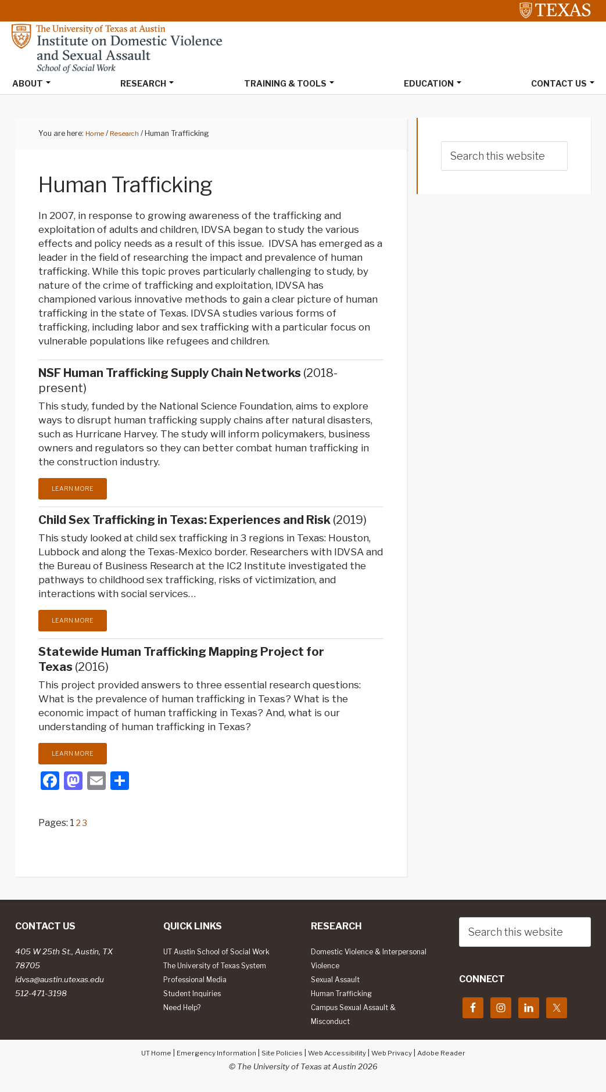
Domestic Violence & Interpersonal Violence (354, 961)
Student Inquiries (195, 996)
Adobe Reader (452, 1055)
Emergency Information (209, 1055)
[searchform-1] (504, 157)
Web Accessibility (338, 1055)
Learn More (74, 489)
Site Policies (279, 1055)
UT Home (144, 1055)
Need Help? (185, 1010)
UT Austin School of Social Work (224, 954)
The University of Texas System (223, 968)
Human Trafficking (345, 996)
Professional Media (199, 982)
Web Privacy (398, 1055)
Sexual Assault (339, 982)
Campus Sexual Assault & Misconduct (359, 1017)
